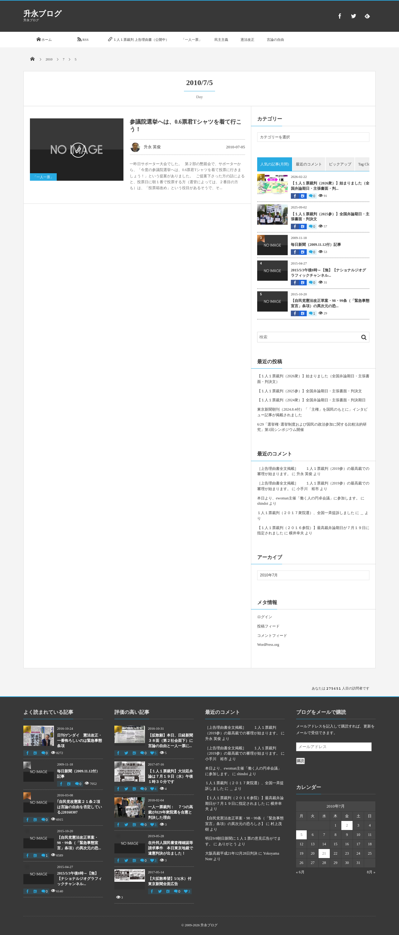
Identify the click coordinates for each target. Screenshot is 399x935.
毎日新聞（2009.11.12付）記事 (316, 244)
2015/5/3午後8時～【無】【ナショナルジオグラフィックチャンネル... (328, 273)
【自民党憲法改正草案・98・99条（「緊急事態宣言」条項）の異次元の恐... (330, 303)
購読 (300, 761)
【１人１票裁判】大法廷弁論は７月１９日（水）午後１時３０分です (170, 776)
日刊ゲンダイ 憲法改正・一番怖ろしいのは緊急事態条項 (79, 740)
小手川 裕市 (307, 489)
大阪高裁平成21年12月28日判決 (231, 853)
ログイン (264, 617)
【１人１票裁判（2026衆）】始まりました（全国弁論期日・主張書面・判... (330, 186)
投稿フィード (268, 626)
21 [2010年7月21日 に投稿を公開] (324, 853)
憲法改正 (247, 39)
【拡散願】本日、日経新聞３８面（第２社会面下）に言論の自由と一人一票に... (170, 740)
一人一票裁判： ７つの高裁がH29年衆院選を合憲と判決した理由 (170, 812)
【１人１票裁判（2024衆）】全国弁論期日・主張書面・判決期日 (311, 400)
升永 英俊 (145, 147)
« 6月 (300, 872)
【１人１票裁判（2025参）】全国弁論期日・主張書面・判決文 (330, 217)
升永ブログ (42, 14)
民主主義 (221, 39)
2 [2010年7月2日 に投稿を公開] (347, 825)
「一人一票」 (191, 39)
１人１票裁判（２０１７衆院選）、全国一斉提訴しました (305, 513)
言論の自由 (275, 39)
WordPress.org (268, 644)
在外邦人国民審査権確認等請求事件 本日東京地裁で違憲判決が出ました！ (170, 848)
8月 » (371, 872)
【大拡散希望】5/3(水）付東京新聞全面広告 (169, 881)
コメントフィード (272, 635)
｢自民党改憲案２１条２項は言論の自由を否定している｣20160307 (79, 806)
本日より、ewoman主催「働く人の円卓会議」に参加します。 (308, 498)
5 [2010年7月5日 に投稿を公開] (301, 834)
